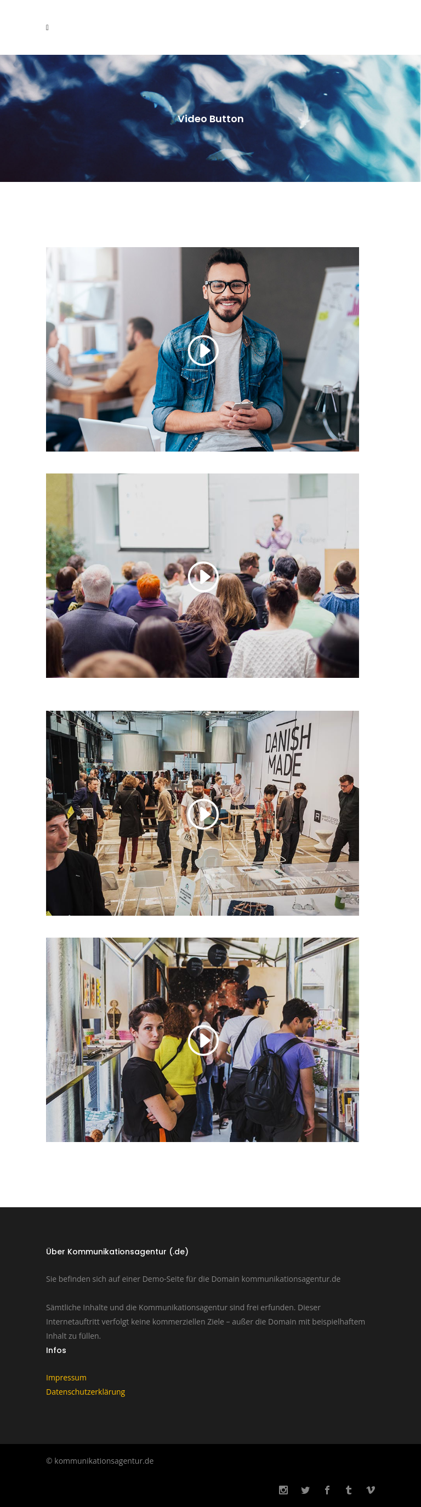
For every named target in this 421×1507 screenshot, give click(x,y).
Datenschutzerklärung (85, 1391)
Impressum (66, 1377)
